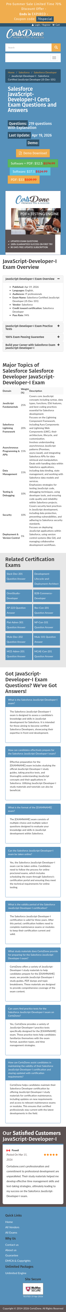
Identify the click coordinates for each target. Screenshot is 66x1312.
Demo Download (33, 153)
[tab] (33, 279)
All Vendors (12, 1227)
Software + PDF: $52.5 (33, 163)
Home (11, 72)
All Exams (11, 1232)
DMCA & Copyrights (18, 1260)
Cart (56, 24)
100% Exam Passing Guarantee (24, 337)
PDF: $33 (23, 180)
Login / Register (41, 24)
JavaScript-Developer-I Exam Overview (29, 279)
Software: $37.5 (30, 171)
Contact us (11, 1244)
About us (10, 1250)
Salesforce (24, 72)
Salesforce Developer (45, 72)
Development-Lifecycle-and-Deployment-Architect (46, 578)
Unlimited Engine (15, 1273)
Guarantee (11, 1255)
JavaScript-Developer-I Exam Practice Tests (29, 327)
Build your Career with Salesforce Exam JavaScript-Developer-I (30, 346)
